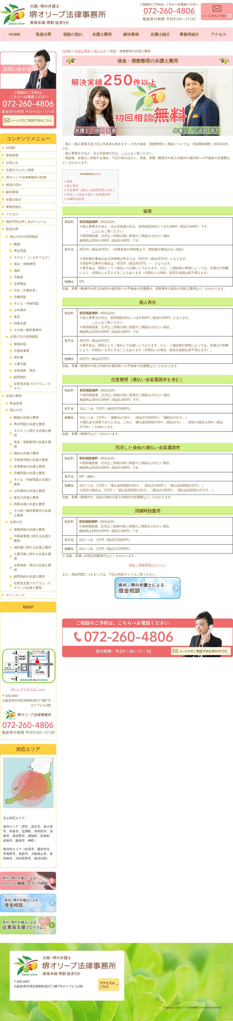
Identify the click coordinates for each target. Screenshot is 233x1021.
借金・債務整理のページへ (147, 565)
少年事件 (20, 310)
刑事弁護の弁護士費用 (29, 504)
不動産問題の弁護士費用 (31, 459)
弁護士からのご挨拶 (20, 170)
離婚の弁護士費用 (26, 417)
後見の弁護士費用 (26, 497)
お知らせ (12, 162)
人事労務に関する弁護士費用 (32, 556)
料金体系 (16, 403)
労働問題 (20, 297)
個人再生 (71, 185)
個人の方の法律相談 (24, 236)
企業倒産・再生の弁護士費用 (32, 568)
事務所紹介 (189, 34)
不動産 (18, 277)
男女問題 (20, 250)
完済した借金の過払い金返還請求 (87, 194)
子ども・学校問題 (26, 303)
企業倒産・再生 (25, 370)
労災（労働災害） (26, 290)
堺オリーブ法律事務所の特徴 (26, 177)
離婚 (17, 244)
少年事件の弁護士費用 (29, 491)
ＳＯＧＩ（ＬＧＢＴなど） (32, 257)
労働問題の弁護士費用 (29, 473)
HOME (14, 34)
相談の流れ (73, 34)
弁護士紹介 (160, 34)
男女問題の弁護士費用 (29, 424)
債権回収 (20, 344)
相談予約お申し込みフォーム (26, 221)
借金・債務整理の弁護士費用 (32, 444)
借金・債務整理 (25, 264)
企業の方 (16, 522)
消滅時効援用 (74, 199)
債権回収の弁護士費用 (29, 529)
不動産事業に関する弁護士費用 (32, 538)
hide (97, 174)
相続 (17, 270)
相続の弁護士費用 (26, 453)
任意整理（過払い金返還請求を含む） (90, 190)
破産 (68, 181)
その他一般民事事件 (28, 330)
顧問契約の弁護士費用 (29, 576)
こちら (125, 153)
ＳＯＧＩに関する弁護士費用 (32, 433)
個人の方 (16, 410)
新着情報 (12, 155)
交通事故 (20, 283)
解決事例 (131, 34)
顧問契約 (20, 377)
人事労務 (20, 364)
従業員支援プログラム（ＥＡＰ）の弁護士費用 (32, 585)
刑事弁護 (20, 323)
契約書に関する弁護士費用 (32, 547)
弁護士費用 (102, 34)
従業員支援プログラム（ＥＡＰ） (32, 386)
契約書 (18, 357)
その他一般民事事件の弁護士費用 (32, 513)
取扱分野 (43, 34)
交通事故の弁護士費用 (29, 466)
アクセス (218, 34)
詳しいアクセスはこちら (28, 689)
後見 (17, 316)
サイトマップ (15, 595)
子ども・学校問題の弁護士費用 (32, 482)
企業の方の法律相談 (24, 336)
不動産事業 (21, 350)
